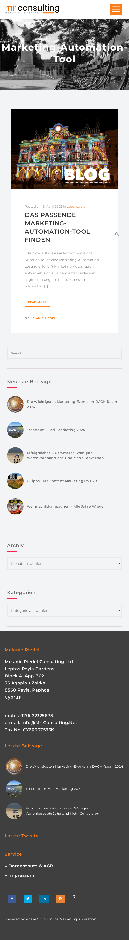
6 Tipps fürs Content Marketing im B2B (62, 481)
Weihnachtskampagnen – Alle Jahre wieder (66, 506)
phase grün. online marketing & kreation (60, 919)
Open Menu (116, 9)
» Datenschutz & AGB (29, 866)
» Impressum (19, 875)
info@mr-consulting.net (49, 722)
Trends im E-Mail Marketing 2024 (56, 430)
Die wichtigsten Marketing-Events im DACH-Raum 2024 (74, 766)
